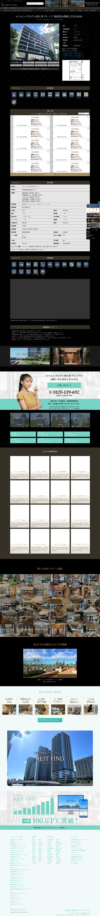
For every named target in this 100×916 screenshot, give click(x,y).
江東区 (40, 841)
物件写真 (72, 10)
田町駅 (49, 850)
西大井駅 (31, 193)
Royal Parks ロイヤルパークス (17, 878)
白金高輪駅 (50, 848)
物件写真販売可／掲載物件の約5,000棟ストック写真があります (35, 68)
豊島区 (40, 852)
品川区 (27, 189)
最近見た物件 (90, 210)
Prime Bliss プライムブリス (16, 904)
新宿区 (33, 843)
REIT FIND (6, 8)
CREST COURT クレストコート (17, 880)
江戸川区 (34, 863)
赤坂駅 (49, 843)
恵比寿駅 (58, 841)
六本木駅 (49, 841)
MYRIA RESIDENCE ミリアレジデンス (19, 869)
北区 (33, 854)
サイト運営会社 (76, 408)
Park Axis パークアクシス (16, 839)
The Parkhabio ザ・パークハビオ (18, 846)
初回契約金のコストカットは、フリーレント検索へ (49, 828)
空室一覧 (93, 10)
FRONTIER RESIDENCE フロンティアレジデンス (20, 890)
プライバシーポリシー (76, 854)
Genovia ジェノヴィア (15, 876)
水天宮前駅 (50, 856)
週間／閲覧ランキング (76, 841)
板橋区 (33, 859)
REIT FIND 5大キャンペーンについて (79, 839)
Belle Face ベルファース (16, 899)
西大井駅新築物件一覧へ (16, 434)
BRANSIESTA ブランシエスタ (17, 884)
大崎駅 (57, 856)
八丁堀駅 (49, 861)
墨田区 (33, 850)
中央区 (40, 839)
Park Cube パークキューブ (16, 850)
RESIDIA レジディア (15, 841)
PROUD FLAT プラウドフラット (17, 848)
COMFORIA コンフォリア (16, 843)
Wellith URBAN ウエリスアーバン (18, 893)
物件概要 (80, 10)
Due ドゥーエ (13, 867)
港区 (33, 839)
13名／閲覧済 (51, 10)
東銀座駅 (49, 859)
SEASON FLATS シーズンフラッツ (18, 865)
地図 (86, 10)
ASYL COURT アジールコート (17, 886)
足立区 (33, 861)
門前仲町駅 (58, 843)
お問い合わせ (62, 385)
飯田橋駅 (58, 850)
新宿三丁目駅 (59, 848)
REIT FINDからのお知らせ (77, 859)
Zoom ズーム (13, 895)
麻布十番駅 (50, 839)
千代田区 (40, 843)
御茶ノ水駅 (58, 861)
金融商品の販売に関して (77, 856)
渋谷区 (33, 841)
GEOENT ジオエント (15, 902)
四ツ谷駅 (58, 852)
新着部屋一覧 (74, 846)
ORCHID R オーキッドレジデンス (18, 859)
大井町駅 (31, 197)
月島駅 (49, 863)
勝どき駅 (49, 852)
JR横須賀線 (25, 193)
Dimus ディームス (14, 861)
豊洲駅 (57, 846)
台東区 (40, 848)
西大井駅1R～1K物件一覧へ (44, 434)
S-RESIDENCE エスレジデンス (17, 874)
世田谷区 (40, 850)
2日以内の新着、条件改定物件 (78, 850)
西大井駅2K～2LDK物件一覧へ (72, 434)
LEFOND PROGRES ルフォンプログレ (19, 854)
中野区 (33, 856)
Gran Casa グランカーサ (16, 882)
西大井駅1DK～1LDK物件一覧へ (45, 440)
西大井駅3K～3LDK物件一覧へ (72, 440)
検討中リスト (74, 852)
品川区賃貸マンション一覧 (15, 8)
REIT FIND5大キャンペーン (49, 720)
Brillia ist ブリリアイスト (16, 863)
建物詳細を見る (16, 88)
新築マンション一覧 (76, 848)
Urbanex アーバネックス (16, 852)
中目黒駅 (58, 859)
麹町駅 (57, 854)
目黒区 (40, 846)
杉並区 (40, 856)
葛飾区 (40, 861)
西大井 (30, 189)
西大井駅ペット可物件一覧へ (17, 440)
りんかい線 (25, 197)
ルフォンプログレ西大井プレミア (29, 8)
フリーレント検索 (75, 843)
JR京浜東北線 (25, 199)
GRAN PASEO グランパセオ (16, 871)
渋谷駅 (57, 839)
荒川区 (40, 854)
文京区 (33, 848)
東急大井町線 (25, 201)
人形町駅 (49, 854)
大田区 (33, 852)
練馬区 (40, 859)
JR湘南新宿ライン (26, 195)
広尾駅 (49, 846)
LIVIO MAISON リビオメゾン (17, 897)
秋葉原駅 (58, 863)
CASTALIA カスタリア (15, 856)
